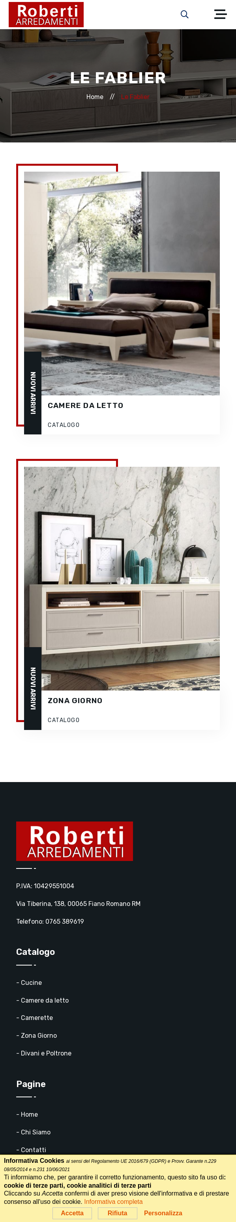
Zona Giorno (75, 700)
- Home (27, 1114)
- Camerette (34, 1018)
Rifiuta (117, 1213)
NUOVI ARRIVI (33, 393)
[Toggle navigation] (222, 14)
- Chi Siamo (33, 1132)
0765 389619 (64, 921)
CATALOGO (64, 425)
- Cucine (29, 982)
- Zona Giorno (36, 1035)
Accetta (72, 1213)
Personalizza (163, 1213)
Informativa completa (113, 1201)
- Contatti (31, 1150)
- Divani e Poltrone (43, 1053)
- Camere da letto (42, 1000)
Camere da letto (86, 405)
